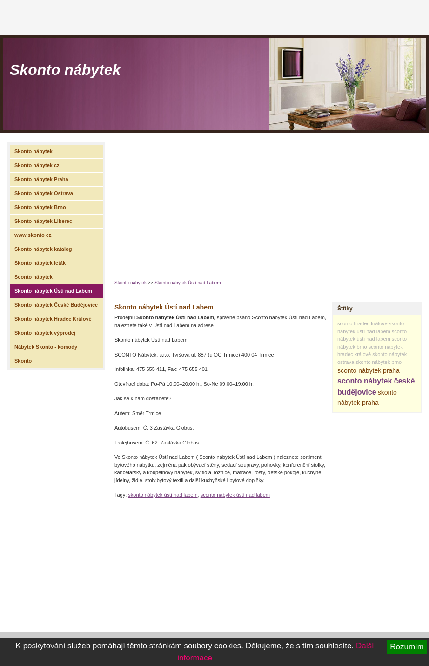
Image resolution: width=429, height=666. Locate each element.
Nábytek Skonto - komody (45, 347)
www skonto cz (32, 235)
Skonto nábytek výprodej (44, 333)
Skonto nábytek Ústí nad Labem (187, 282)
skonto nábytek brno (378, 362)
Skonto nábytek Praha (41, 179)
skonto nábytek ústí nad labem (162, 495)
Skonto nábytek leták (40, 263)
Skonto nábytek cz (37, 165)
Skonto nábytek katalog (43, 249)
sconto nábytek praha (368, 370)
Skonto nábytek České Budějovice (56, 305)
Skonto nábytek (65, 69)
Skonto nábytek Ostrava (43, 193)
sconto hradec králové (362, 323)
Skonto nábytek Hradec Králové (53, 319)
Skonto (23, 360)
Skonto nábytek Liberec (43, 221)
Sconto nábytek (33, 277)
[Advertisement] (253, 203)
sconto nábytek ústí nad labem (235, 495)
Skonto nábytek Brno (40, 207)
